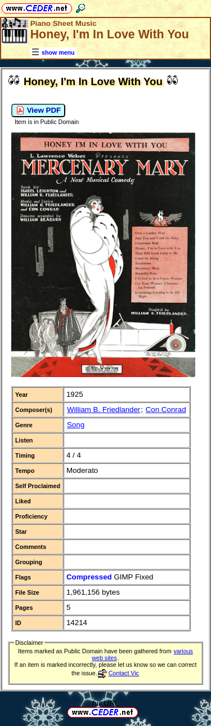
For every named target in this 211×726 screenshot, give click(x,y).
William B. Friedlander (103, 409)
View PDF (38, 110)
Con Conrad (166, 409)
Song (75, 424)
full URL (105, 703)
